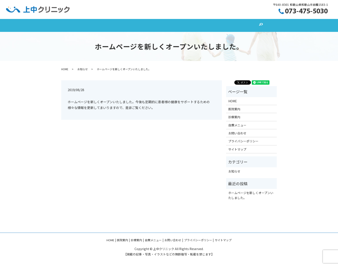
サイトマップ (237, 149)
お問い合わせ (220, 25)
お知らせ (82, 69)
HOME (97, 25)
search (246, 25)
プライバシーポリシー (243, 141)
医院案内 (124, 25)
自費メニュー (185, 25)
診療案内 (153, 25)
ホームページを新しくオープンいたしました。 (250, 195)
